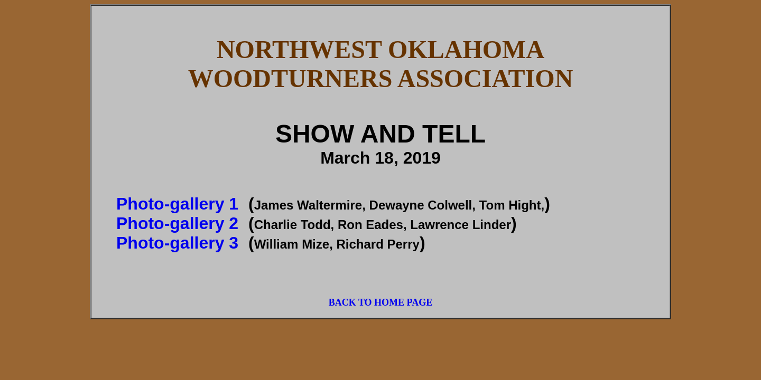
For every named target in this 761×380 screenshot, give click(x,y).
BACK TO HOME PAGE (381, 302)
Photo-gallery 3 (177, 242)
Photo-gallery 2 (177, 223)
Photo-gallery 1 (177, 203)
